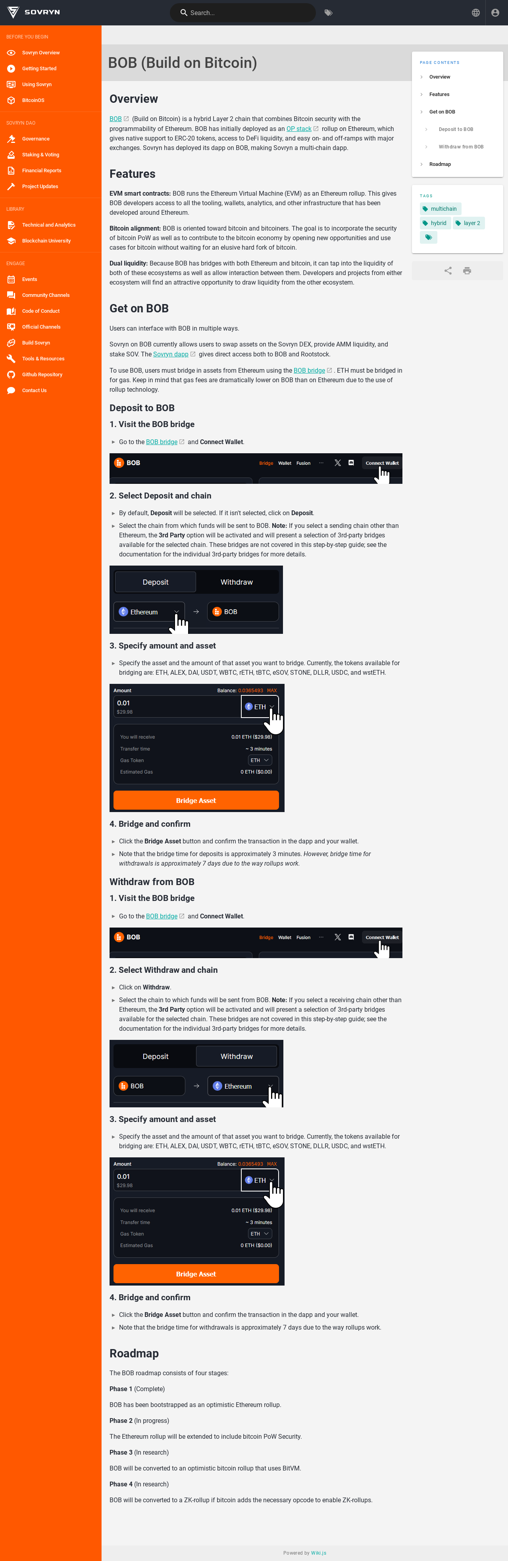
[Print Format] (467, 270)
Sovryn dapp (171, 354)
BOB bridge (309, 370)
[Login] (495, 12)
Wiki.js (318, 1553)
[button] (475, 12)
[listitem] (457, 77)
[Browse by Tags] (328, 12)
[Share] (448, 270)
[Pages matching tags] (428, 237)
